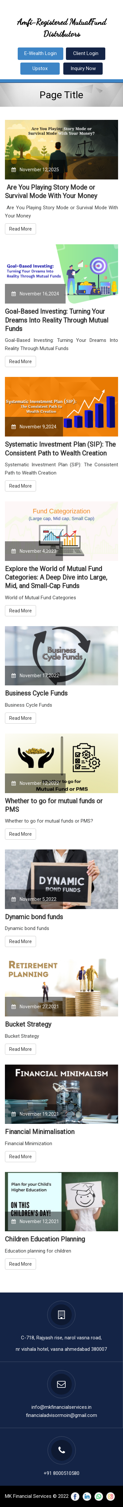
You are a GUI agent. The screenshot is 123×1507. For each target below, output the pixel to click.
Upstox (40, 68)
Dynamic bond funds (34, 917)
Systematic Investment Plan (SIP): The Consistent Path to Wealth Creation (60, 448)
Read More (20, 229)
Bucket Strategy (28, 1024)
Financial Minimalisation (39, 1132)
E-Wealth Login (40, 53)
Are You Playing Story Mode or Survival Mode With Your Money (51, 191)
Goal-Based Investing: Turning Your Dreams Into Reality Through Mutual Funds (56, 320)
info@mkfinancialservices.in (61, 1407)
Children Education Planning (45, 1239)
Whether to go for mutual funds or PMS (54, 805)
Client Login (85, 53)
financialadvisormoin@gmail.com (61, 1415)
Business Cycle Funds (36, 693)
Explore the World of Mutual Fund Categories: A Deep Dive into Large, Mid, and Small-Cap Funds (56, 577)
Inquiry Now (83, 68)
